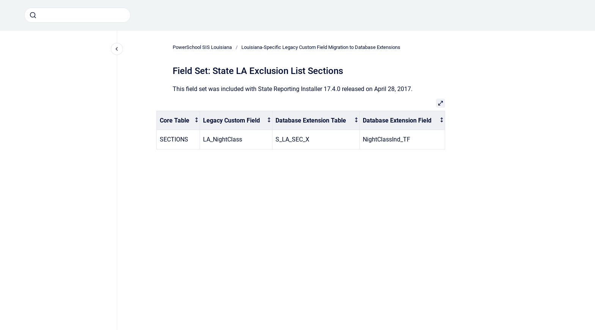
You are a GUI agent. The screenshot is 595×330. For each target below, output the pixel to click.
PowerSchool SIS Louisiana (202, 47)
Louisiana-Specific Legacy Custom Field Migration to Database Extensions (320, 47)
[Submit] (33, 15)
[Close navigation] (117, 49)
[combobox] (77, 15)
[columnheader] (178, 120)
